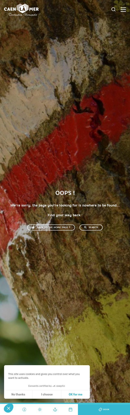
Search (91, 227)
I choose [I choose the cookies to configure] (47, 394)
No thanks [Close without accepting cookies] (18, 394)
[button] (8, 408)
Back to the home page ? (51, 227)
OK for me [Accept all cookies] (75, 394)
